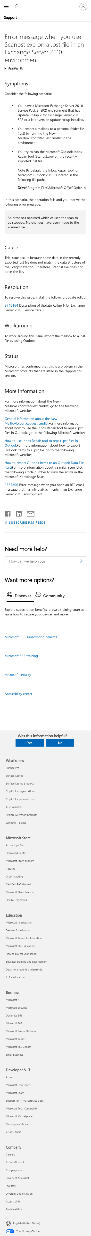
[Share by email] (28, 512)
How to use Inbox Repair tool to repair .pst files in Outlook (41, 443)
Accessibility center (18, 693)
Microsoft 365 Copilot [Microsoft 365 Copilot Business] (18, 1047)
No (60, 742)
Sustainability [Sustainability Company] (14, 1209)
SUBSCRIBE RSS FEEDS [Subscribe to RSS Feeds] (27, 522)
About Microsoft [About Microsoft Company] (15, 1162)
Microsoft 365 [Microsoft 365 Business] (14, 1023)
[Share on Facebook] (8, 512)
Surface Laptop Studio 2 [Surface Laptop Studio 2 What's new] (20, 783)
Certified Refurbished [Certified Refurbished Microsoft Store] (18, 884)
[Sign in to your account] (83, 6)
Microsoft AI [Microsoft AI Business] (13, 1000)
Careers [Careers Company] (10, 1154)
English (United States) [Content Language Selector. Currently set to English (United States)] (26, 1223)
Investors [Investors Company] (11, 1186)
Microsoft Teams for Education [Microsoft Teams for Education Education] (24, 938)
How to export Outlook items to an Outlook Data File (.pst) (44, 465)
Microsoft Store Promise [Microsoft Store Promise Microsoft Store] (20, 892)
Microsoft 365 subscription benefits (31, 637)
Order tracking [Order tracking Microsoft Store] (14, 876)
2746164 (11, 305)
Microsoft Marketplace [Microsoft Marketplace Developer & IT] (19, 1116)
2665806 (11, 484)
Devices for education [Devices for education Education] (18, 930)
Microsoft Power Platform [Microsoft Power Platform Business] (21, 1031)
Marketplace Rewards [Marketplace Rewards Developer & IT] (19, 1124)
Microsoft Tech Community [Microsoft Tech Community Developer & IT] (21, 1108)
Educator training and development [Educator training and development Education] (26, 961)
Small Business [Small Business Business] (14, 1054)
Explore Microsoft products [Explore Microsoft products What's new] (21, 815)
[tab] (20, 596)
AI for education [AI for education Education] (15, 977)
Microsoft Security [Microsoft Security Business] (16, 1007)
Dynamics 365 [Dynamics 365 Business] (14, 1015)
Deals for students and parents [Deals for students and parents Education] (24, 969)
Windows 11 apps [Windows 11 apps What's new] (16, 822)
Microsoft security (18, 674)
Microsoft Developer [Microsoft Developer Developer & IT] (18, 1085)
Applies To (15, 68)
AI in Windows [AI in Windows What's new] (14, 807)
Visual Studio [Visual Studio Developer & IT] (13, 1132)
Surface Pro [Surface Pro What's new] (12, 768)
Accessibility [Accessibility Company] (13, 1201)
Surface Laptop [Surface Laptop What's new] (14, 775)
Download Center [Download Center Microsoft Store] (16, 853)
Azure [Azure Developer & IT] (9, 1077)
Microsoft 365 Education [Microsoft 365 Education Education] (20, 946)
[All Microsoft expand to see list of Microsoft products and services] (6, 6)
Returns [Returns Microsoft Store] (10, 868)
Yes (29, 742)
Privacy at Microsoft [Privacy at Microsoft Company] (17, 1178)
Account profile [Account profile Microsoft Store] (15, 845)
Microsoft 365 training (21, 655)
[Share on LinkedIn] (16, 512)
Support (11, 17)
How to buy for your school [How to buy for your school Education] (21, 954)
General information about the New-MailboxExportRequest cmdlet (32, 421)
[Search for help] (17, 6)
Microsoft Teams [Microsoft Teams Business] (15, 1039)
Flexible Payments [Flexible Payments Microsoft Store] (16, 900)
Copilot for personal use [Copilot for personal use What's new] (20, 799)
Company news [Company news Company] (15, 1170)
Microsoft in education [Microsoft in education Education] (19, 922)
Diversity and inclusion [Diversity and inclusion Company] (19, 1193)
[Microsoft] (45, 4)
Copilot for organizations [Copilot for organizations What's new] (20, 791)
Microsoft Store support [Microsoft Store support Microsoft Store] (20, 861)
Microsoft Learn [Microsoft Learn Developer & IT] (15, 1093)
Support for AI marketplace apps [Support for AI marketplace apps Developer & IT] (25, 1100)
